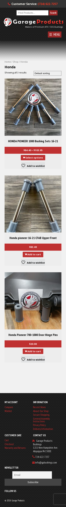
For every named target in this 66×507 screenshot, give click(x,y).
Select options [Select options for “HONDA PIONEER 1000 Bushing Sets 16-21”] (34, 157)
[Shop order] (47, 73)
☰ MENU (54, 34)
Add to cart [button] (34, 254)
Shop (15, 61)
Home (8, 61)
